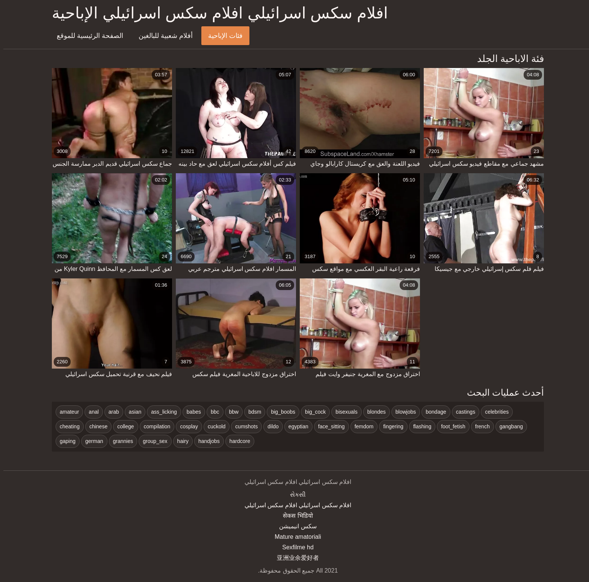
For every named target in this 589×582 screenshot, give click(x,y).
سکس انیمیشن (294, 526)
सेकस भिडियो (294, 515)
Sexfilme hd (294, 547)
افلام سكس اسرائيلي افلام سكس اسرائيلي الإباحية (216, 13)
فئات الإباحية (222, 35)
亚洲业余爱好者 (294, 558)
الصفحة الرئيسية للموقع (86, 35)
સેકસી (294, 494)
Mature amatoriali (294, 537)
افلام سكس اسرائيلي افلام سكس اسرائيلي (294, 505)
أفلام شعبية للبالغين (162, 35)
